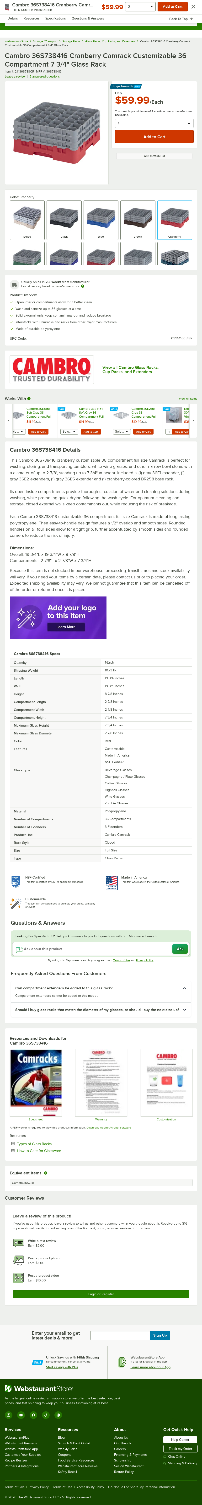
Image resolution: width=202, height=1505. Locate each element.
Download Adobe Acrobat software (108, 1127)
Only (118, 93)
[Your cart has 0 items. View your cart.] (189, 9)
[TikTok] (46, 1415)
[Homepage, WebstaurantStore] (101, 8)
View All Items (188, 398)
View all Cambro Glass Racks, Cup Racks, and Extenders (130, 369)
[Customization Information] (166, 1085)
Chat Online (174, 1456)
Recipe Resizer (16, 1460)
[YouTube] (21, 1415)
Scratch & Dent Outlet (74, 1443)
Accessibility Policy (90, 1487)
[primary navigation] (15, 8)
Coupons (64, 1454)
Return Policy (124, 1472)
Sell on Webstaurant (129, 1466)
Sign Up (160, 1335)
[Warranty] (101, 1085)
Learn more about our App (150, 1367)
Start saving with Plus (62, 1367)
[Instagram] (8, 1415)
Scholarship (122, 1460)
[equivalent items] (45, 1173)
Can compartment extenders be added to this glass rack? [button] (63, 988)
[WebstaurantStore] (64, 1388)
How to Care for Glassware (53, 1150)
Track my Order (180, 1449)
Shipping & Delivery (180, 1463)
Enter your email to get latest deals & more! (56, 1335)
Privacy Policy (145, 960)
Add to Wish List (154, 156)
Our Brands (122, 1443)
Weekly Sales (67, 1449)
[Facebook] (33, 1415)
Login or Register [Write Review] (101, 1294)
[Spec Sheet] (35, 1085)
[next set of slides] (193, 421)
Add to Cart (38, 431)
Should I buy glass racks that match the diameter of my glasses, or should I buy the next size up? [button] (97, 1010)
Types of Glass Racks (49, 1144)
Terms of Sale (15, 1487)
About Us (121, 1437)
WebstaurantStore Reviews (78, 1466)
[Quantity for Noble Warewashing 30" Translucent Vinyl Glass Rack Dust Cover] (168, 432)
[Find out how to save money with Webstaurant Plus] (9, 409)
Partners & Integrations (22, 1466)
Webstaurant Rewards (21, 1443)
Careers (120, 1449)
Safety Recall (67, 1472)
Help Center (180, 1439)
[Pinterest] (58, 1415)
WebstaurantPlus (17, 1437)
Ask (180, 949)
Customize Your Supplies (23, 1454)
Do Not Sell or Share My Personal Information (141, 1487)
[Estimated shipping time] (82, 286)
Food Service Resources (76, 1460)
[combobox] (101, 21)
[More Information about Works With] (29, 398)
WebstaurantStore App (21, 1449)
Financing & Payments (130, 1454)
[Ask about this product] (101, 949)
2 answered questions (45, 76)
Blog (61, 1437)
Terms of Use (121, 960)
